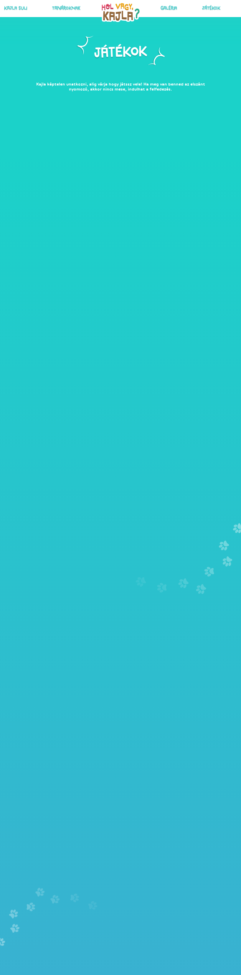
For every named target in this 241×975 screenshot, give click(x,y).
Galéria (158, 7)
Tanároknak (78, 7)
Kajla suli (52, 7)
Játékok (177, 7)
